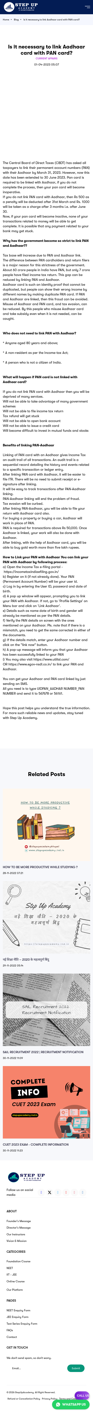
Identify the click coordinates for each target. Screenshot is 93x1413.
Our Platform (15, 1289)
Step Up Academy (23, 718)
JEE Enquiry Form (17, 1317)
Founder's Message (19, 1221)
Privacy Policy (49, 1398)
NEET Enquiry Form (18, 1310)
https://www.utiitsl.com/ (51, 659)
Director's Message (19, 1227)
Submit (76, 1368)
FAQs (10, 1330)
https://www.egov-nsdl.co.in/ (30, 664)
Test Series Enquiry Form (22, 1323)
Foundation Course (18, 1261)
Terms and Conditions (71, 1398)
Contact (12, 1337)
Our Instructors (16, 1234)
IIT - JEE (12, 1274)
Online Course (16, 1281)
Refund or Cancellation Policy (24, 1398)
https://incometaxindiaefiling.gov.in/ (31, 572)
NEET (10, 1268)
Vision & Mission (16, 1241)
